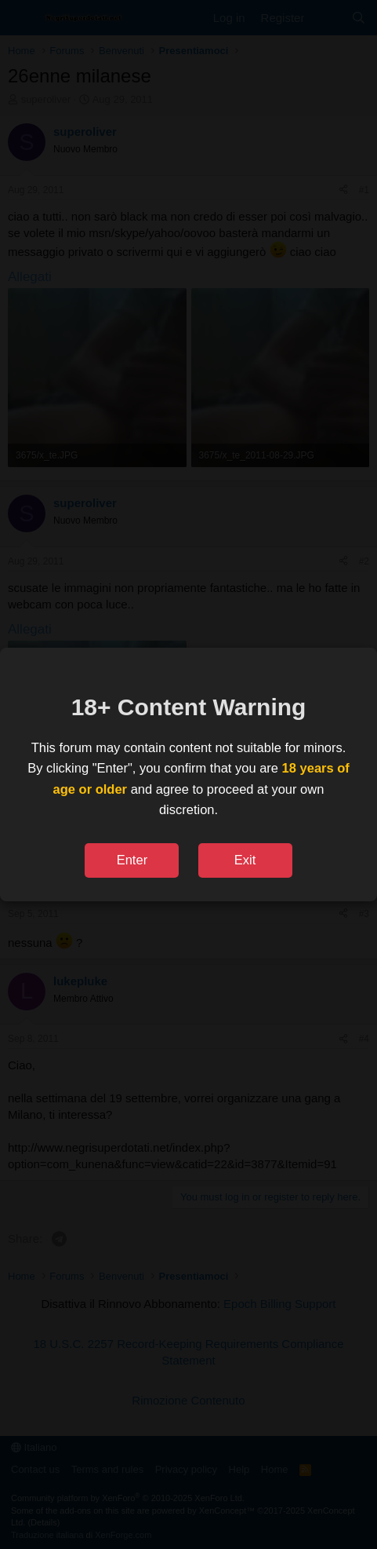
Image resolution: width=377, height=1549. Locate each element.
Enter (132, 860)
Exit (245, 860)
